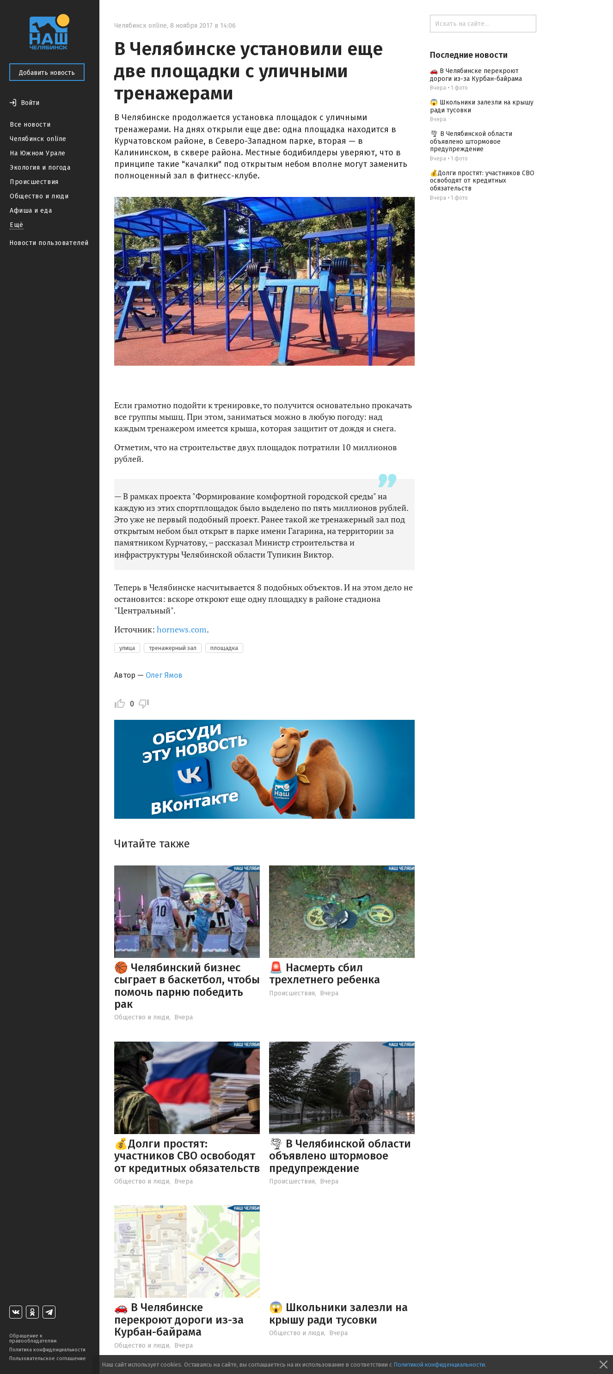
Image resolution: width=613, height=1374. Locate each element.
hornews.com (182, 629)
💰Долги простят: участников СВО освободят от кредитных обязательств (187, 1156)
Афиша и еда (31, 211)
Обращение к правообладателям (32, 1338)
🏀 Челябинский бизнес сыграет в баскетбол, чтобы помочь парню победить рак (187, 986)
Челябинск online (38, 139)
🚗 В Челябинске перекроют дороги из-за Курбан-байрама (179, 1319)
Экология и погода (40, 168)
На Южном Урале (38, 153)
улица (127, 647)
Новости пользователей (49, 243)
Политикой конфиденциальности (439, 1364)
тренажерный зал (172, 647)
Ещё (17, 225)
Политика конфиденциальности (47, 1349)
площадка (224, 647)
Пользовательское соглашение (47, 1358)
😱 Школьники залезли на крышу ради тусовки (338, 1313)
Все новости (30, 125)
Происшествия (34, 182)
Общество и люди (39, 196)
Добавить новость (47, 73)
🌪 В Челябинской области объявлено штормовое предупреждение (340, 1156)
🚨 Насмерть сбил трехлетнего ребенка (324, 973)
